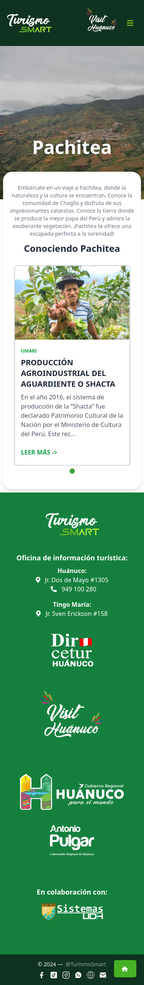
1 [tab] (72, 471)
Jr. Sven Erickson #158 (72, 613)
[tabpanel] (72, 365)
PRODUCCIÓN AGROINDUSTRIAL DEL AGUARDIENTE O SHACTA (68, 373)
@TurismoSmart (86, 964)
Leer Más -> (39, 452)
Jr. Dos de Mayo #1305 (72, 580)
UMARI (29, 351)
